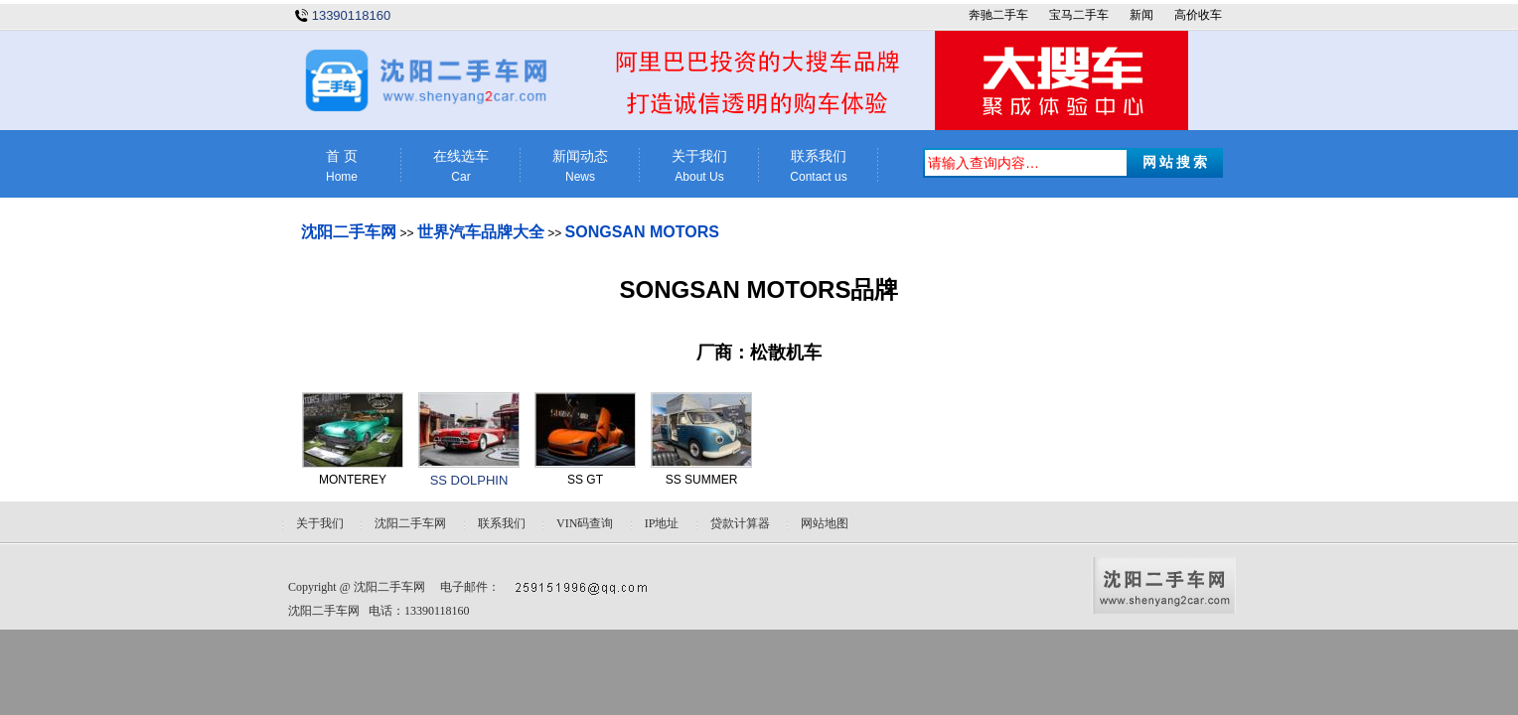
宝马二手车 (1079, 15)
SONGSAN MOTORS (642, 231)
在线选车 (461, 166)
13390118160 (351, 15)
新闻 (1141, 15)
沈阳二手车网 (348, 231)
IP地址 (662, 523)
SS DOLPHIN (469, 480)
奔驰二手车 (998, 15)
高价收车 (1198, 15)
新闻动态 (580, 166)
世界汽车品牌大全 (480, 231)
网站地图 (824, 523)
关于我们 (699, 166)
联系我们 (818, 166)
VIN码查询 (584, 523)
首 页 (341, 166)
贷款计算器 (740, 523)
